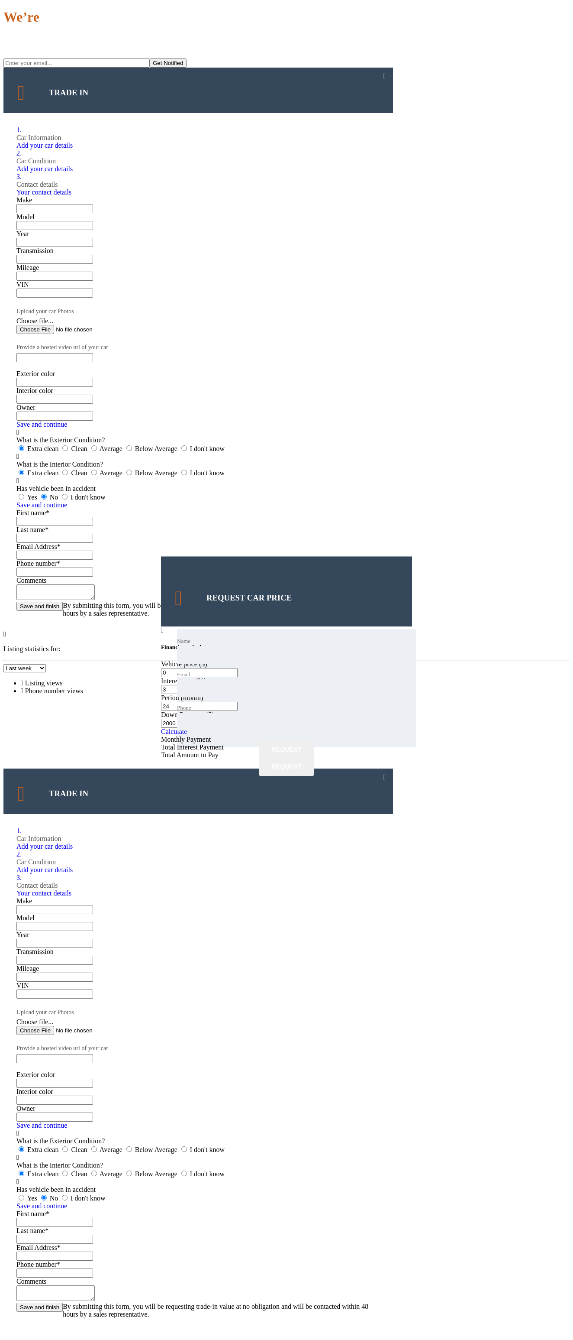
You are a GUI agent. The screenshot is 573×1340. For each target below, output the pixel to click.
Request (286, 749)
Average (107, 448)
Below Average (152, 448)
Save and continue (41, 424)
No (50, 497)
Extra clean (39, 448)
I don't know (203, 448)
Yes (29, 497)
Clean (75, 448)
